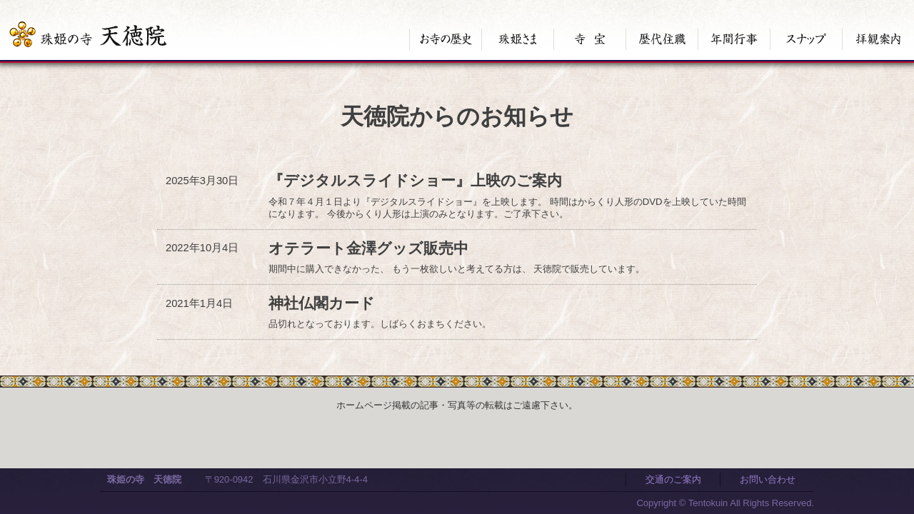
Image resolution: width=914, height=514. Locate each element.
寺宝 (589, 39)
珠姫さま (517, 39)
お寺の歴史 (445, 39)
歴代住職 (662, 39)
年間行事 (734, 39)
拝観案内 (878, 39)
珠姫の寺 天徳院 (144, 479)
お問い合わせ (767, 479)
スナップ (806, 39)
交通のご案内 (673, 479)
